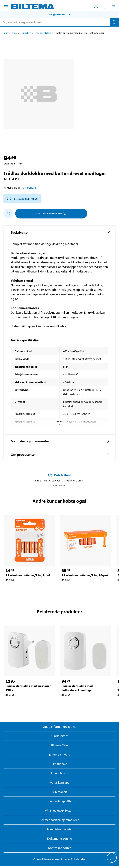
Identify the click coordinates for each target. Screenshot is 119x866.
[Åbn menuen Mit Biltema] (96, 6)
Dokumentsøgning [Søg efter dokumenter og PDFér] (59, 838)
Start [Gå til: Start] (6, 32)
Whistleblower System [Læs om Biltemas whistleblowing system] (59, 810)
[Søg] (114, 22)
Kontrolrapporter (59, 848)
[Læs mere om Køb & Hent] (59, 475)
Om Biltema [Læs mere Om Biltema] (59, 764)
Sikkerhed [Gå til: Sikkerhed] (26, 32)
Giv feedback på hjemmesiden (59, 820)
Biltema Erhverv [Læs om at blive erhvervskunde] (59, 755)
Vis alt (59, 423)
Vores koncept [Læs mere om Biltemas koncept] (59, 783)
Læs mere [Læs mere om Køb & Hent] (59, 485)
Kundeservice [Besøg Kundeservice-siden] (60, 736)
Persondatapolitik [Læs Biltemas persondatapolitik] (59, 801)
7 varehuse (29, 187)
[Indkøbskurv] (113, 6)
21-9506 (32, 198)
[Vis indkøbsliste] (104, 6)
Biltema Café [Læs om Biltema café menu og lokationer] (59, 745)
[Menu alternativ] (5, 6)
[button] (59, 14)
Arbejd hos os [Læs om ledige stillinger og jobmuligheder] (59, 773)
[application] (112, 858)
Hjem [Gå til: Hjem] (14, 32)
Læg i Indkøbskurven (51, 213)
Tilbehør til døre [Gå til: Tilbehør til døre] (43, 32)
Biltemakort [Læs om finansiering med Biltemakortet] (59, 792)
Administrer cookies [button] (59, 829)
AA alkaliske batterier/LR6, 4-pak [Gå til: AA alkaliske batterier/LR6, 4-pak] (28, 575)
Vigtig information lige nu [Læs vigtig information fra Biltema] (59, 727)
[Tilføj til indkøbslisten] (8, 213)
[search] (59, 22)
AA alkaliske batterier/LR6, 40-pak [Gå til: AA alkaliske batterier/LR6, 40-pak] (85, 575)
